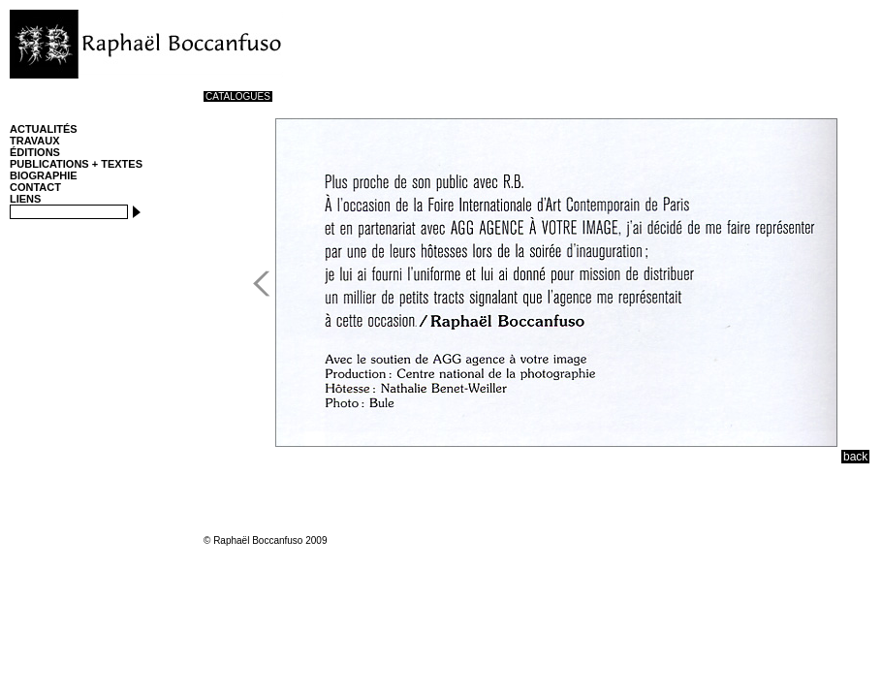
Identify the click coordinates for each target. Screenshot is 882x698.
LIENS (25, 199)
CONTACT (35, 187)
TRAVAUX (35, 140)
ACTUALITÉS (44, 129)
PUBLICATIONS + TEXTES (76, 164)
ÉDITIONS (35, 152)
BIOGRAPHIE (44, 175)
